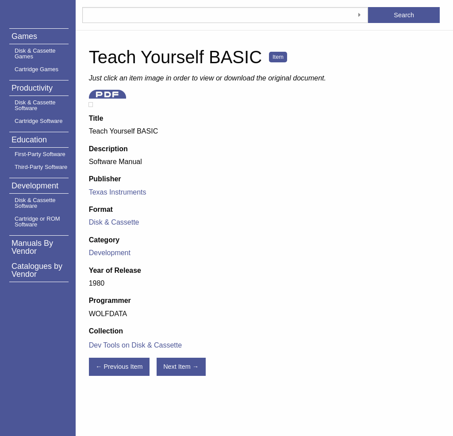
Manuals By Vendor (32, 247)
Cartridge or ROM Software (37, 221)
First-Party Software (40, 154)
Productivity (32, 88)
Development (35, 185)
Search (404, 15)
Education (29, 139)
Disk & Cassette (114, 222)
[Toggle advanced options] (359, 15)
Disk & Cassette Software (35, 105)
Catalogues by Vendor (37, 270)
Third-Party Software (41, 167)
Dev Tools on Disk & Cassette (135, 345)
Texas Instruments (117, 192)
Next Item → (181, 366)
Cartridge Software (38, 121)
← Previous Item (119, 366)
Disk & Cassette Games (35, 53)
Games (24, 36)
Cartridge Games (36, 69)
